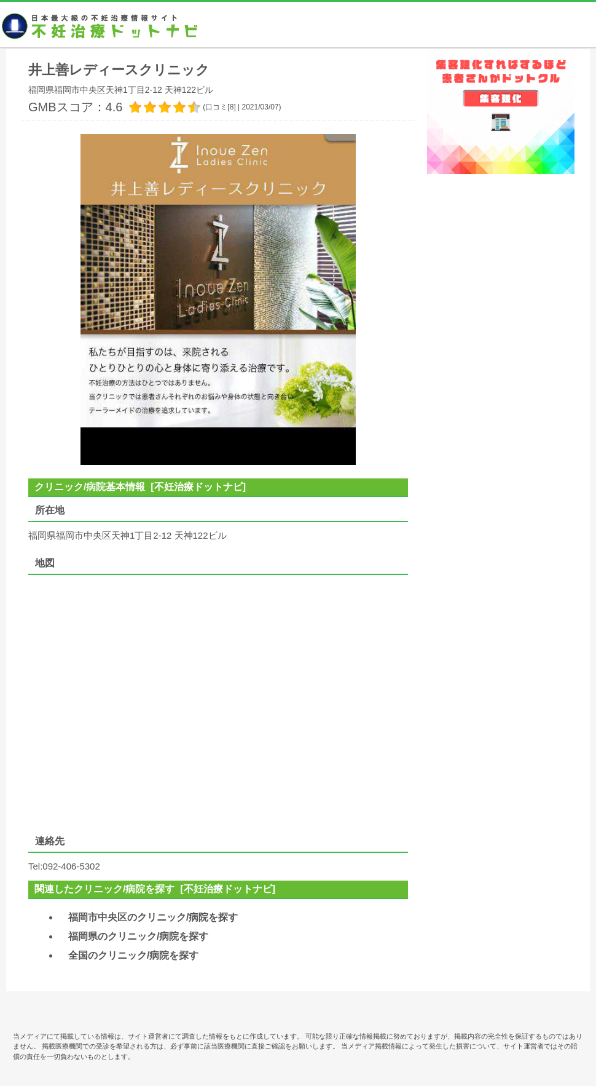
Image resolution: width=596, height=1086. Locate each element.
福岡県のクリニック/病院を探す (138, 936)
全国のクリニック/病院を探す (133, 955)
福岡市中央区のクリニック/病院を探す (153, 917)
